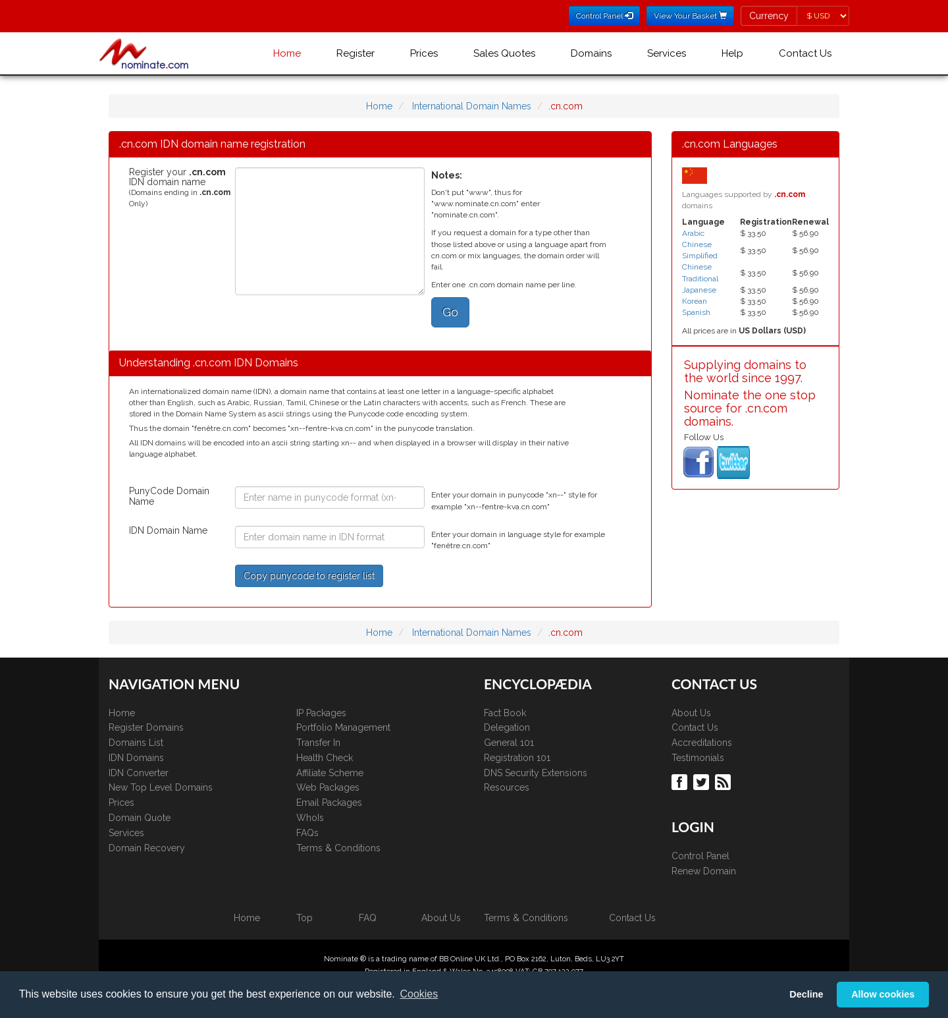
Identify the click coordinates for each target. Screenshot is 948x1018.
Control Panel (700, 856)
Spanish (696, 312)
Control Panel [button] (604, 15)
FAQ (368, 918)
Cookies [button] (419, 994)
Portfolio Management (343, 727)
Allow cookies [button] (882, 994)
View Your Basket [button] (690, 15)
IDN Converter (139, 773)
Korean (694, 301)
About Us (691, 713)
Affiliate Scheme (329, 773)
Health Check (324, 757)
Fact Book (505, 713)
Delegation (507, 727)
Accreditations (702, 742)
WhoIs (310, 817)
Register (355, 53)
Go (450, 312)
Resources (506, 787)
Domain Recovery (147, 848)
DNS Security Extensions (535, 773)
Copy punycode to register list (309, 576)
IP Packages (321, 713)
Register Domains (146, 727)
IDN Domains (136, 757)
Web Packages (327, 787)
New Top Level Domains (161, 787)
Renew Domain (704, 871)
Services (666, 53)
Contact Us (805, 53)
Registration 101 (517, 757)
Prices (424, 53)
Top (304, 918)
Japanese (699, 290)
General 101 (509, 742)
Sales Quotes (504, 53)
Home (287, 53)
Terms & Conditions (338, 848)
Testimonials (698, 757)
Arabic (693, 233)
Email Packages (329, 802)
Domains (591, 53)
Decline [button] (806, 994)
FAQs (307, 833)
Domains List (136, 742)
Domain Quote (140, 817)
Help (732, 53)
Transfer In (318, 742)
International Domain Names (471, 106)
